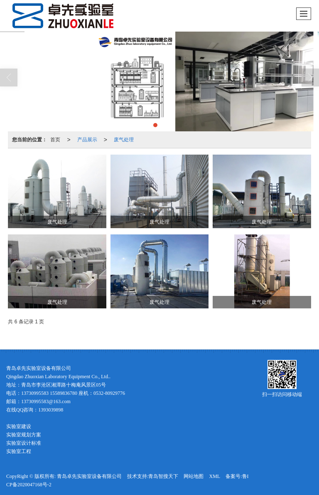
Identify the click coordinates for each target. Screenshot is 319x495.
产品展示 (87, 140)
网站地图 (194, 476)
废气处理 (124, 140)
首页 (55, 140)
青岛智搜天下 (163, 476)
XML (214, 476)
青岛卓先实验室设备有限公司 (89, 476)
